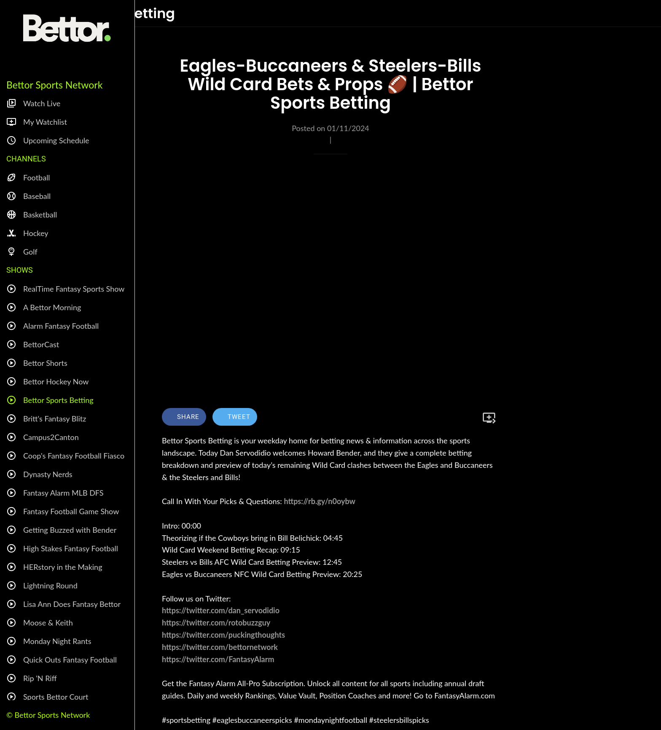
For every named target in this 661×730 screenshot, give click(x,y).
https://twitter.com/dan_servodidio (220, 610)
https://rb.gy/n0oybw (319, 501)
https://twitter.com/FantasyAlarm (218, 659)
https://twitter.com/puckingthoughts (223, 634)
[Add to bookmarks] (489, 418)
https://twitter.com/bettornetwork (220, 647)
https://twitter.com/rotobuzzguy (216, 622)
